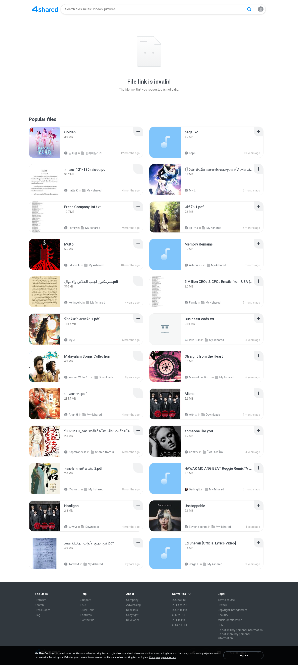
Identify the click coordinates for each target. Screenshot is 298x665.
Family (70, 227)
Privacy (222, 605)
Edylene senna (196, 526)
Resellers (132, 610)
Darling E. (193, 489)
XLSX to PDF (180, 625)
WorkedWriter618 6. (77, 377)
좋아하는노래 (91, 153)
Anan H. (71, 414)
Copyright (132, 615)
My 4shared (92, 190)
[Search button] (249, 9)
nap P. (190, 153)
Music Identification (230, 620)
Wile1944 (193, 340)
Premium (41, 600)
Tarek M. (71, 564)
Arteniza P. (194, 265)
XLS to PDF (179, 615)
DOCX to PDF (180, 610)
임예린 (70, 153)
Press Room (42, 610)
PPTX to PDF (180, 605)
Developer (132, 620)
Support (85, 600)
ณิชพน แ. (72, 489)
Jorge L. (192, 564)
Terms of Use (226, 600)
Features (86, 615)
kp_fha (191, 227)
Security (223, 615)
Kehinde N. (73, 302)
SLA (220, 625)
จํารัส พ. (192, 452)
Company (132, 600)
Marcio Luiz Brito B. (198, 377)
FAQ (83, 605)
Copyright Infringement (232, 610)
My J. (190, 190)
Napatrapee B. (75, 452)
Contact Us (87, 620)
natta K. (71, 190)
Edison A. (72, 265)
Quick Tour (87, 610)
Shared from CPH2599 (104, 452)
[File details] (44, 142)
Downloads (104, 377)
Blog (37, 615)
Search (39, 605)
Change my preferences (162, 657)
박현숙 (191, 414)
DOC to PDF (179, 600)
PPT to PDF (179, 620)
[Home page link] (45, 9)
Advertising (133, 605)
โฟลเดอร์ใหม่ (213, 452)
